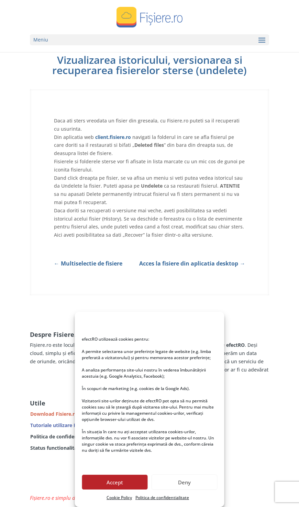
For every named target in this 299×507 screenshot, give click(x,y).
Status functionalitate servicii (65, 448)
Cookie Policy (119, 497)
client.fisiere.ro (113, 137)
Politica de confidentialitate (162, 497)
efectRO (235, 345)
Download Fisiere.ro (54, 414)
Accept (115, 482)
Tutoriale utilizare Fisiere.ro (63, 425)
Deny (184, 482)
